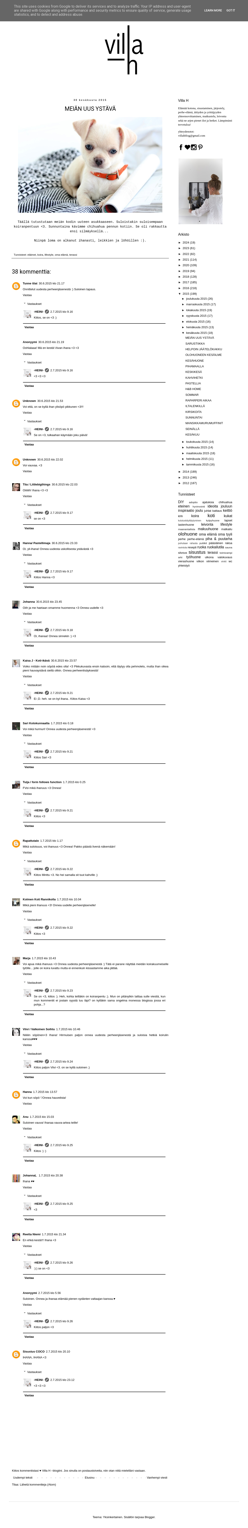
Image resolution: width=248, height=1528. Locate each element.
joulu (199, 510)
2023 (186, 248)
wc (230, 561)
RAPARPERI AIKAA (198, 400)
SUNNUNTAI (193, 417)
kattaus (217, 510)
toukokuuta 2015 (197, 441)
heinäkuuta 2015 (197, 327)
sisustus (197, 552)
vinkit (224, 561)
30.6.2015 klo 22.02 (50, 459)
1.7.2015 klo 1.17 (51, 840)
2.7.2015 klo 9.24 (61, 1061)
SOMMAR (192, 394)
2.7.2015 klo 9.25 (61, 1145)
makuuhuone (208, 529)
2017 (186, 282)
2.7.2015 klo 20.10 (58, 1351)
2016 (186, 288)
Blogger (150, 1517)
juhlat (207, 510)
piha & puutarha (219, 539)
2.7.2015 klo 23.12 (62, 1380)
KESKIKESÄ (193, 372)
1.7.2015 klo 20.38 (51, 1175)
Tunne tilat (30, 283)
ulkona (209, 557)
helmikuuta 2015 (197, 459)
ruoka (201, 547)
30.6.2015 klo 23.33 (64, 543)
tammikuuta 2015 (197, 464)
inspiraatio (186, 510)
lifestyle (49, 254)
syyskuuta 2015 (196, 315)
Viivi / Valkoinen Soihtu (39, 1029)
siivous (182, 552)
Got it (230, 10)
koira (40, 254)
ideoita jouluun (220, 506)
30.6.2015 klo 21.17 (51, 283)
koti (211, 515)
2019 (186, 271)
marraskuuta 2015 (198, 304)
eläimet (32, 254)
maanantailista (186, 529)
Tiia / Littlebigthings (37, 484)
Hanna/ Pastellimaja (36, 543)
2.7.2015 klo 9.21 (61, 693)
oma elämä (61, 254)
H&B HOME (193, 389)
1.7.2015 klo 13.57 (45, 1092)
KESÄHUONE (194, 360)
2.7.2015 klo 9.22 (61, 869)
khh (180, 516)
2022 (186, 254)
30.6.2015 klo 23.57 (64, 660)
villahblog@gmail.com (191, 135)
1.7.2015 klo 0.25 (74, 782)
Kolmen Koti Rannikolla (39, 899)
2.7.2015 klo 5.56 (49, 1293)
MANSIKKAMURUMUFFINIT (204, 423)
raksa (228, 543)
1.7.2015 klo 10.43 (44, 958)
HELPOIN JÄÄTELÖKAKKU (203, 349)
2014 (186, 471)
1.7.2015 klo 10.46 (68, 1029)
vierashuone (186, 561)
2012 (186, 483)
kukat (228, 516)
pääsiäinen (216, 543)
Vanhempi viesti (157, 1477)
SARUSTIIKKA (195, 343)
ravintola (182, 547)
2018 (186, 276)
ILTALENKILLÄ (195, 406)
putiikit (203, 543)
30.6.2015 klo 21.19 (51, 342)
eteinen (184, 506)
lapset (228, 520)
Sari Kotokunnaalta (36, 723)
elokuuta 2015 (195, 321)
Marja (26, 958)
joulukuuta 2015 (197, 298)
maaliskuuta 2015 (198, 453)
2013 (186, 477)
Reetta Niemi (32, 1234)
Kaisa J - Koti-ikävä (36, 660)
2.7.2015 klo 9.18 (61, 630)
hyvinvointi (199, 506)
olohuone (187, 533)
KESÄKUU (192, 434)
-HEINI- (39, 311)
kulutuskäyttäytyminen (189, 520)
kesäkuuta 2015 (197, 332)
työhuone (193, 557)
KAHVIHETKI (194, 377)
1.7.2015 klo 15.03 (42, 1116)
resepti (192, 547)
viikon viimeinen (207, 561)
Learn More (213, 10)
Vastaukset (34, 304)
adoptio (193, 502)
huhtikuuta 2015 (197, 447)
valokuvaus (225, 557)
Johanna (29, 601)
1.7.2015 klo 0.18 (62, 723)
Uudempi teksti (22, 1477)
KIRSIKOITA (193, 412)
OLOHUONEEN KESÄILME (203, 355)
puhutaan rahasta (187, 543)
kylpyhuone (212, 520)
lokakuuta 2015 (196, 310)
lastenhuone (186, 524)
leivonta (207, 524)
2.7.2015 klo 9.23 (61, 990)
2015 (186, 293)
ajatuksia (208, 502)
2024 (186, 242)
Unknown (29, 401)
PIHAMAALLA (194, 366)
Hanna (27, 1092)
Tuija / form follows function (42, 782)
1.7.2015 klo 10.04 (69, 899)
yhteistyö (184, 565)
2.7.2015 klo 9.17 (61, 512)
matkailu (226, 529)
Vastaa (27, 295)
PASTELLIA (193, 383)
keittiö (227, 510)
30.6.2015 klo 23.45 (49, 601)
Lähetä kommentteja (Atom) (38, 1484)
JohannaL (30, 1175)
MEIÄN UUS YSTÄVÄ (199, 337)
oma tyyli (225, 534)
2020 (186, 265)
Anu (25, 1116)
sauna (228, 547)
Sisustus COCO (34, 1351)
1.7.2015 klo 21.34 (54, 1234)
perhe (182, 539)
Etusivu (89, 1477)
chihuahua (225, 502)
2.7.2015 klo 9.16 (61, 311)
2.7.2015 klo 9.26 (61, 1262)
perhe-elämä (195, 539)
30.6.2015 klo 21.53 (50, 401)
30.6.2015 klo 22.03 (65, 484)
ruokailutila (215, 547)
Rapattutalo (31, 840)
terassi (73, 254)
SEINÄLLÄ (192, 429)
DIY (181, 502)
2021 (186, 259)
